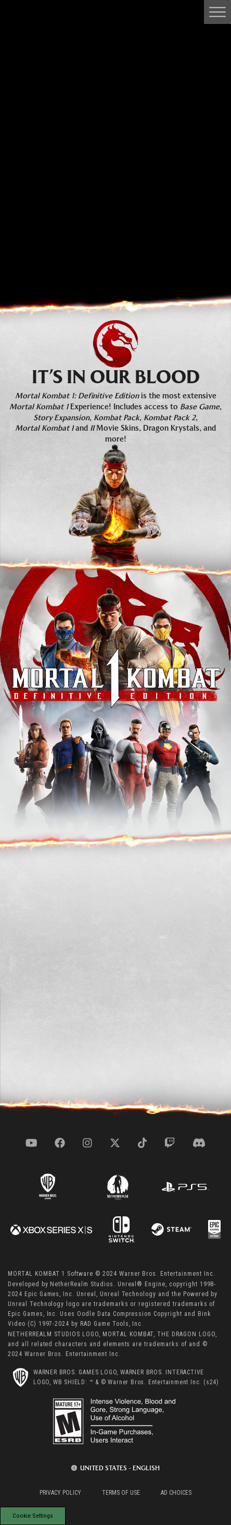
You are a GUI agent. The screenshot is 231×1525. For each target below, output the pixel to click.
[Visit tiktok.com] (142, 1143)
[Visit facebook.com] (60, 1143)
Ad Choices (176, 1492)
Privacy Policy (60, 1492)
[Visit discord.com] (199, 1143)
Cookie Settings (32, 1515)
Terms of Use (121, 1492)
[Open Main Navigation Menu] (217, 12)
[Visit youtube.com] (31, 1143)
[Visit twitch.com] (170, 1143)
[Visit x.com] (115, 1143)
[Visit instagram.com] (87, 1143)
